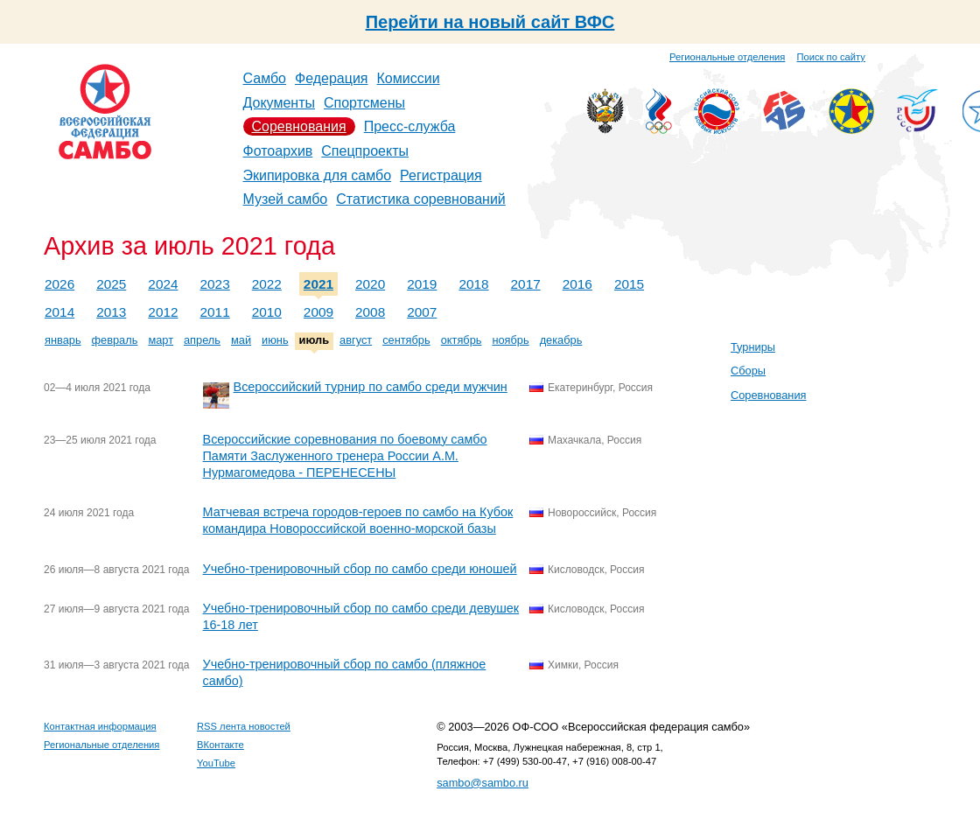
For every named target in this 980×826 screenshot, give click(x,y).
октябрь (461, 339)
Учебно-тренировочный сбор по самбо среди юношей (360, 569)
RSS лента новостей (243, 726)
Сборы (748, 370)
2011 (215, 311)
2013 (111, 311)
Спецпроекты (365, 151)
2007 (422, 311)
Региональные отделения (727, 57)
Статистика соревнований (421, 199)
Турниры (753, 347)
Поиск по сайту (831, 57)
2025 (111, 283)
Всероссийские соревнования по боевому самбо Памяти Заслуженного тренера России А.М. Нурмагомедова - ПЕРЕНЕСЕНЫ (345, 456)
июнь (275, 339)
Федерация (331, 78)
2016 (577, 283)
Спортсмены (364, 102)
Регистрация (441, 175)
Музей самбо (285, 199)
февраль (115, 339)
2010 (267, 311)
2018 (473, 283)
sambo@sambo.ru (482, 782)
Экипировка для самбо (317, 175)
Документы (279, 102)
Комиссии (408, 78)
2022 (267, 283)
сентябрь (406, 339)
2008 (370, 311)
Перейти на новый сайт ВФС (490, 22)
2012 (163, 311)
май (241, 339)
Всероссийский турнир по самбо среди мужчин (371, 387)
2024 (163, 283)
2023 (215, 283)
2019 (422, 283)
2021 (318, 283)
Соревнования (299, 126)
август (356, 339)
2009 (318, 311)
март (160, 339)
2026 (59, 283)
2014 (59, 311)
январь (63, 339)
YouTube (216, 763)
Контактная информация (100, 726)
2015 (629, 283)
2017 (526, 283)
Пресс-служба (410, 126)
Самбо (265, 78)
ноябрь (510, 339)
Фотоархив (278, 151)
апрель (202, 339)
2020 (370, 283)
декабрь (561, 339)
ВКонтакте (220, 744)
